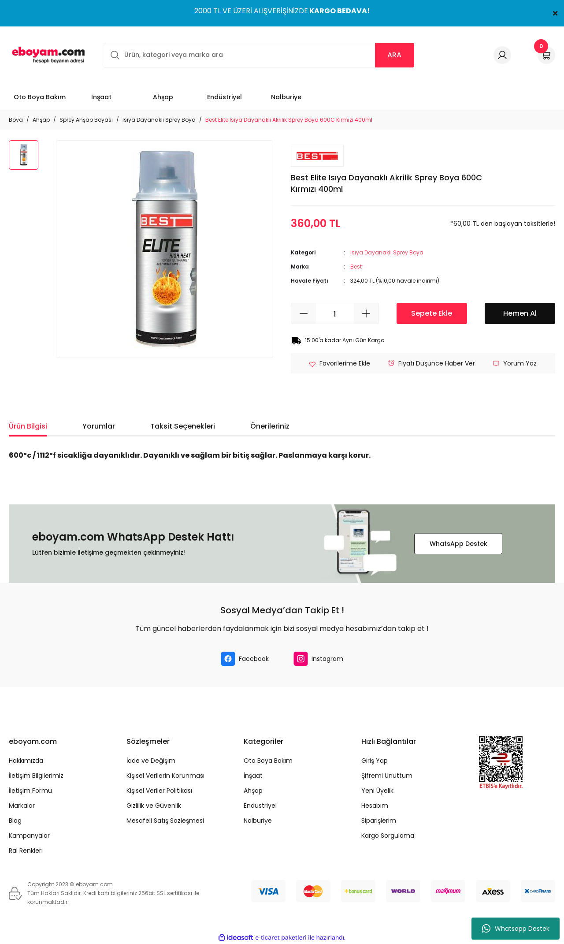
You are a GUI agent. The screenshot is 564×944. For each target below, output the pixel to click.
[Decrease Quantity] (303, 313)
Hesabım (374, 805)
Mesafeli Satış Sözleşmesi (165, 820)
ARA (394, 55)
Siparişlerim (378, 820)
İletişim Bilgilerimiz (36, 775)
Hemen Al (520, 313)
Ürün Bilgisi (28, 426)
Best (356, 266)
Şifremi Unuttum (386, 775)
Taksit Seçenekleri (182, 426)
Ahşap (253, 790)
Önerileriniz (269, 426)
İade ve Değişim (150, 760)
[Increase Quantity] (366, 313)
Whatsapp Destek (515, 928)
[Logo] (47, 55)
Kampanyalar (29, 835)
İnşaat (253, 775)
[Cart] (546, 55)
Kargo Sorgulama (387, 835)
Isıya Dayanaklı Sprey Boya (386, 252)
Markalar (22, 805)
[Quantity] (335, 313)
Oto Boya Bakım (268, 760)
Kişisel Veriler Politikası (159, 790)
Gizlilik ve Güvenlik (153, 805)
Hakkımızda (26, 760)
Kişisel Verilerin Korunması (165, 775)
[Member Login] (502, 55)
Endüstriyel (260, 805)
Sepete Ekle (431, 313)
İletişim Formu (30, 790)
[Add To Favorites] (339, 363)
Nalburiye (258, 820)
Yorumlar (98, 426)
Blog (15, 820)
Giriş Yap (374, 760)
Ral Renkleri (26, 850)
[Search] (258, 55)
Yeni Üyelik (377, 790)
